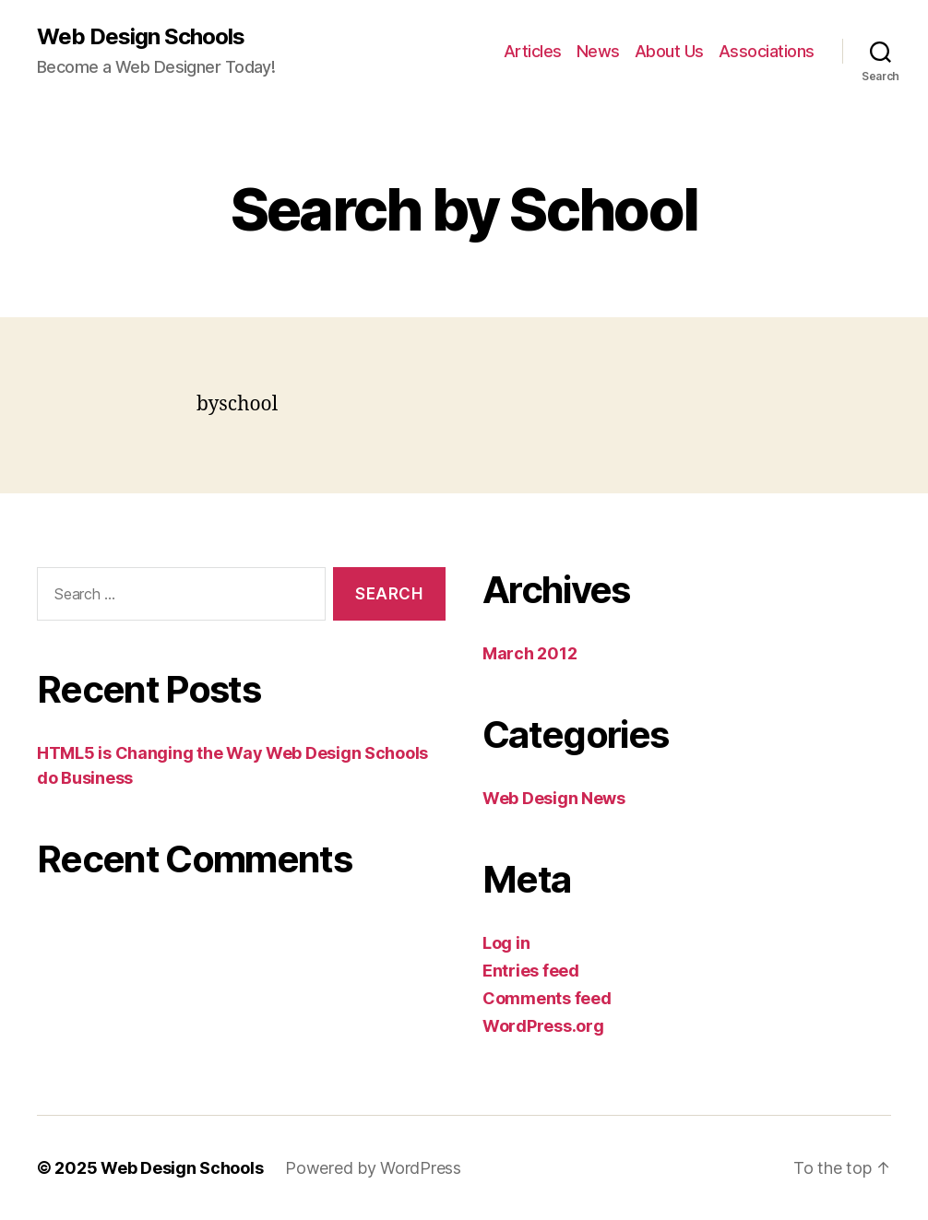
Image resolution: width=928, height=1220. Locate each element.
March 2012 (529, 653)
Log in (505, 943)
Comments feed (547, 998)
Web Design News (553, 798)
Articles (533, 51)
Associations (767, 51)
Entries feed (530, 970)
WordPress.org (543, 1026)
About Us (669, 51)
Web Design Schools (140, 37)
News (598, 51)
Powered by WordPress (373, 1168)
